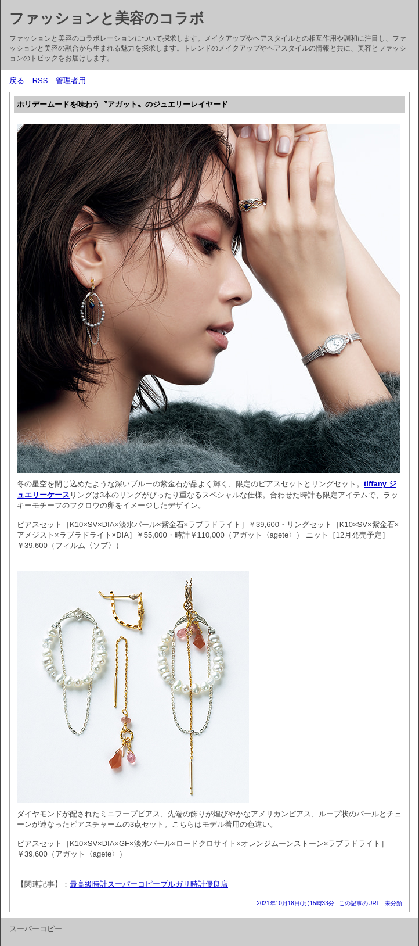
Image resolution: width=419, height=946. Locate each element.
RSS (40, 80)
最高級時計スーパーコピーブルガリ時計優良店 (149, 884)
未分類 (393, 903)
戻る (16, 80)
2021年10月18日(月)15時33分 (295, 903)
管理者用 (71, 80)
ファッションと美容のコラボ (106, 18)
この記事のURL (359, 903)
